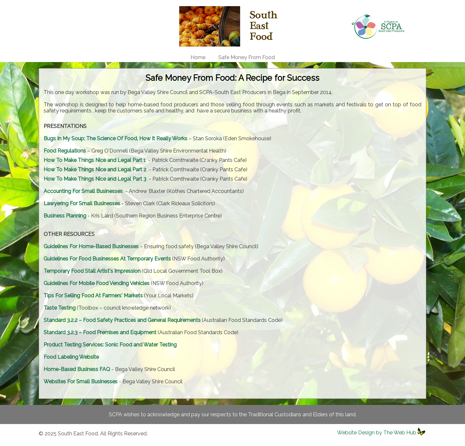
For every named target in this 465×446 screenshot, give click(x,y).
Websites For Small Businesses (81, 381)
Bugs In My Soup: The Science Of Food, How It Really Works (115, 138)
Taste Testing (60, 308)
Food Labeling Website (71, 357)
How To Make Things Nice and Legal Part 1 (95, 160)
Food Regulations (65, 151)
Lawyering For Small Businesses (82, 203)
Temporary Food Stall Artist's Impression (92, 271)
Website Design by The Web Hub (376, 433)
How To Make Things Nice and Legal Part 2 (95, 169)
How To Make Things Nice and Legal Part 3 (95, 179)
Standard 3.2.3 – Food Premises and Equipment (100, 332)
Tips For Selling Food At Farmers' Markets (93, 295)
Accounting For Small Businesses (83, 191)
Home (198, 57)
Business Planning (65, 216)
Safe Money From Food (246, 57)
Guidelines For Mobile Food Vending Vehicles (97, 283)
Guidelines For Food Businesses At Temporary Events (107, 259)
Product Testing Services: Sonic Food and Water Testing (110, 345)
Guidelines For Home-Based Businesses (91, 246)
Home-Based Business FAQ (77, 369)
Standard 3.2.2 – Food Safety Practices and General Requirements (122, 320)
